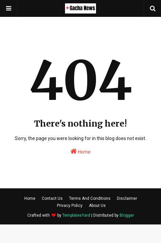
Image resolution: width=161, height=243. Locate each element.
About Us (97, 205)
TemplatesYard (76, 215)
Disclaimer (127, 198)
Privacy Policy (70, 205)
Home (80, 151)
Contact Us (52, 198)
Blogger (127, 215)
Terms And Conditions (89, 198)
